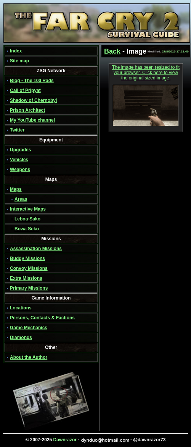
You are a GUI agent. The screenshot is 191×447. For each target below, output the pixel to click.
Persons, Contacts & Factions (42, 317)
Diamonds (21, 337)
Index (16, 51)
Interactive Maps (28, 209)
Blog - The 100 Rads (32, 80)
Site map (19, 60)
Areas (20, 199)
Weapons (20, 169)
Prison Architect (27, 110)
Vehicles (19, 159)
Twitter (17, 130)
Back (112, 51)
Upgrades (20, 149)
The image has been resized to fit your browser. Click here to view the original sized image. (146, 73)
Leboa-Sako (27, 219)
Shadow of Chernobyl (33, 100)
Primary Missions (29, 288)
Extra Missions (26, 278)
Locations (21, 308)
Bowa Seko (26, 228)
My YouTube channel (32, 120)
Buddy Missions (27, 258)
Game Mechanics (28, 327)
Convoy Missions (29, 268)
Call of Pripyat (25, 90)
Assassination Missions (36, 248)
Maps (16, 189)
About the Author (28, 357)
